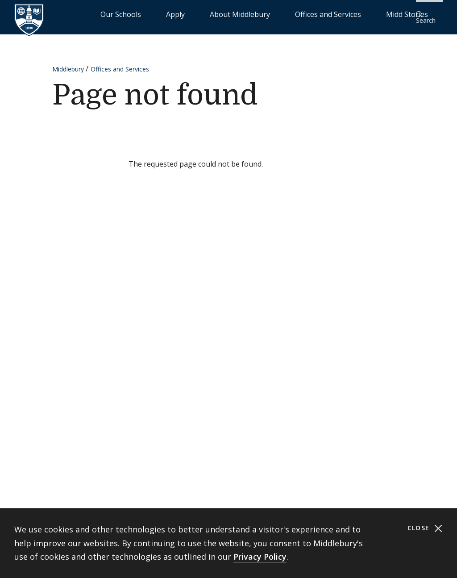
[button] (428, 14)
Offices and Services (326, 13)
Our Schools (180, 13)
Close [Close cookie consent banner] (425, 528)
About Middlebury (260, 13)
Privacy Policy (260, 556)
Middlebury (68, 63)
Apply (216, 13)
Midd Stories (384, 13)
